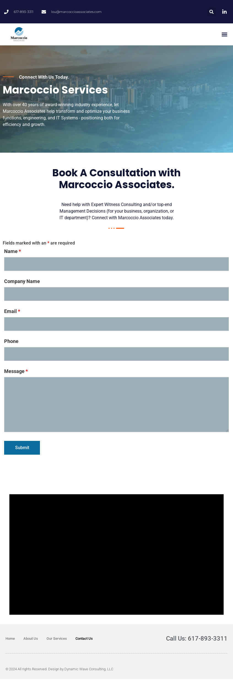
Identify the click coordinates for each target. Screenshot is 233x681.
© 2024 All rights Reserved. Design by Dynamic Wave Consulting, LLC (59, 671)
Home (10, 640)
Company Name (22, 283)
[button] (211, 11)
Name (12, 253)
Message (16, 373)
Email (12, 313)
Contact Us (84, 640)
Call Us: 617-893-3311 (196, 640)
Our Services (57, 640)
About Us (30, 640)
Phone (11, 343)
